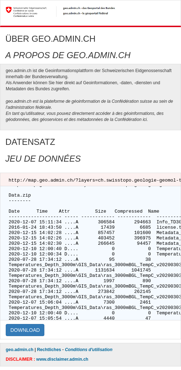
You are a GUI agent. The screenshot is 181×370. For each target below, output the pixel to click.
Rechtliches (49, 349)
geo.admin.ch (19, 349)
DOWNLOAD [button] (25, 330)
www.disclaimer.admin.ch (62, 359)
